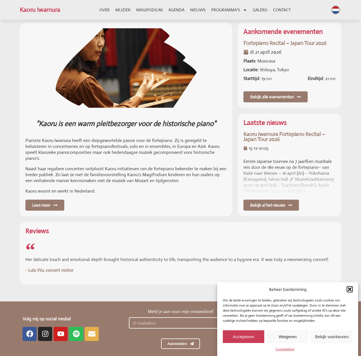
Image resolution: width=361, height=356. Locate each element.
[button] (350, 293)
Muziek (123, 9)
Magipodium (149, 9)
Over (104, 9)
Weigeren (288, 340)
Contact (282, 9)
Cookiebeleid (285, 353)
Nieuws (198, 9)
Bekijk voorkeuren (332, 340)
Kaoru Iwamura (40, 10)
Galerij (260, 9)
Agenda (176, 9)
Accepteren (243, 340)
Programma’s (229, 10)
